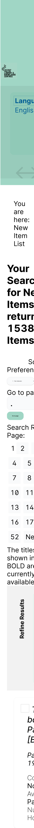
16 (14, 522)
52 (14, 537)
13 (14, 507)
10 (14, 493)
